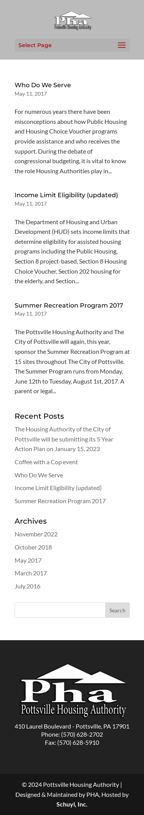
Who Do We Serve (43, 85)
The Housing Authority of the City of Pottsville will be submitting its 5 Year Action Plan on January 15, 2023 (64, 438)
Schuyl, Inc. (72, 804)
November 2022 (36, 534)
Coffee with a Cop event (46, 461)
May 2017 (28, 560)
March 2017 (31, 573)
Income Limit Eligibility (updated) (66, 195)
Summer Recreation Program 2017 (69, 305)
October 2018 (33, 547)
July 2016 (27, 586)
